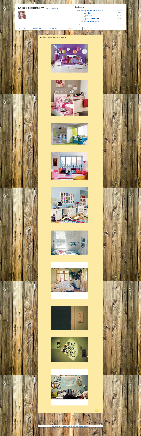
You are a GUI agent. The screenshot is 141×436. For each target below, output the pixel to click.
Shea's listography (31, 7)
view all (77, 25)
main (22, 28)
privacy (75, 426)
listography (80, 10)
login (119, 12)
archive (53, 28)
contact (86, 426)
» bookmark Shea (52, 8)
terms (81, 426)
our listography (57, 426)
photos (53, 37)
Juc (82, 21)
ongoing (37, 28)
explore (119, 19)
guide (65, 426)
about (70, 426)
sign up (119, 15)
